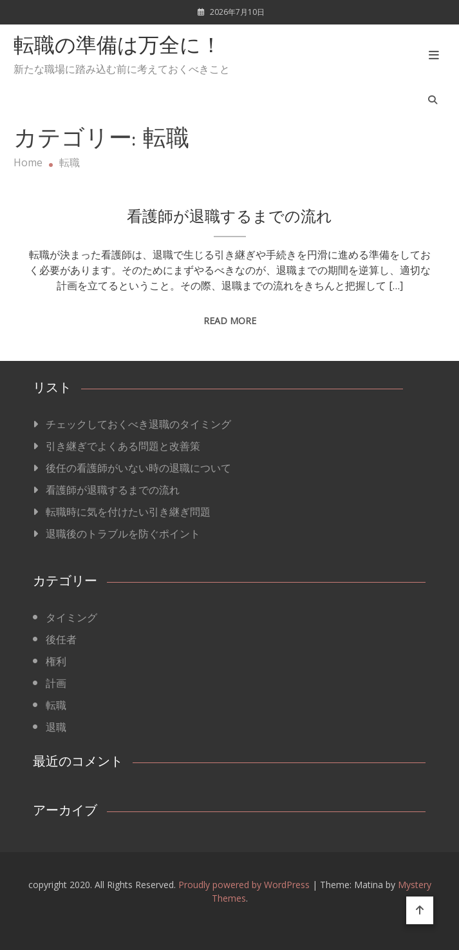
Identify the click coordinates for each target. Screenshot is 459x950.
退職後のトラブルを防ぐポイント (123, 534)
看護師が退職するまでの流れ (229, 218)
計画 (56, 683)
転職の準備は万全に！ (117, 47)
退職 (56, 727)
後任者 (61, 639)
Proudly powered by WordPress (245, 884)
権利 (56, 661)
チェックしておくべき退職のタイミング (138, 424)
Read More (229, 321)
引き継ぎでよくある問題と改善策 (123, 446)
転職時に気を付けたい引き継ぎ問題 (128, 512)
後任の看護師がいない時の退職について (138, 468)
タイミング (71, 617)
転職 (56, 705)
